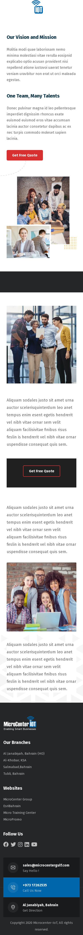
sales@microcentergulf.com (46, 865)
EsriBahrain (12, 806)
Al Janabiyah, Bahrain (40, 905)
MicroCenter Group (17, 799)
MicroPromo (12, 819)
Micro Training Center (19, 813)
